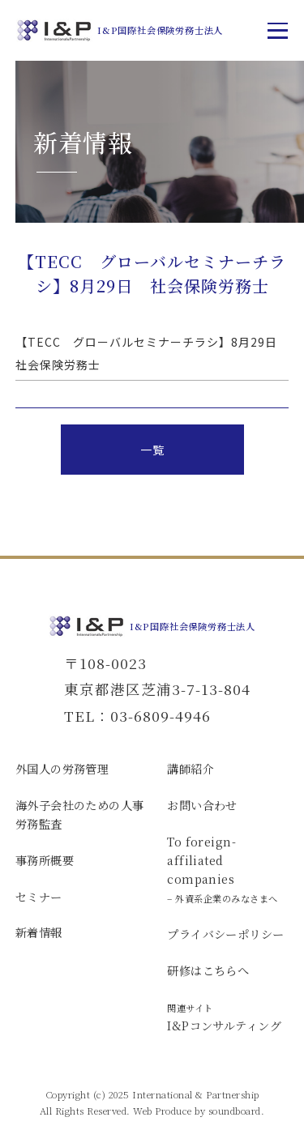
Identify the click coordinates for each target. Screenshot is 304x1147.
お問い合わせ (202, 805)
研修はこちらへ (208, 970)
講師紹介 (190, 769)
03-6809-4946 (160, 716)
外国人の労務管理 (62, 769)
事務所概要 (44, 860)
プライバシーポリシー (225, 934)
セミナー (38, 897)
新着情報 (38, 932)
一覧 (152, 449)
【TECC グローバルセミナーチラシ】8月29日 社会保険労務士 (152, 353)
